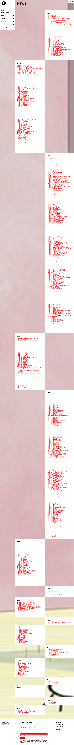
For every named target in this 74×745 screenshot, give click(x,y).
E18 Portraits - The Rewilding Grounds (54, 55)
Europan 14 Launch (22, 635)
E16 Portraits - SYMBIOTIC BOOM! (54, 403)
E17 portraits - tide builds (52, 223)
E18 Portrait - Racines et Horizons (54, 39)
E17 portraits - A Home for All (53, 250)
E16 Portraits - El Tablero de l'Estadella (55, 518)
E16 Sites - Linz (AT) (22, 558)
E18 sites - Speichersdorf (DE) (24, 97)
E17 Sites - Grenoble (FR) (23, 353)
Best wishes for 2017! (22, 642)
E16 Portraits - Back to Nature (53, 443)
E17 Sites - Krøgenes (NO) (23, 362)
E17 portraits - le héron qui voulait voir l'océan (56, 253)
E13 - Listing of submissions (23, 667)
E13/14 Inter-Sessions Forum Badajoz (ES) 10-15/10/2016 (58, 652)
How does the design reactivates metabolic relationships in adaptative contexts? (59, 225)
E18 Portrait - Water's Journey (53, 41)
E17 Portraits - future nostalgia (53, 300)
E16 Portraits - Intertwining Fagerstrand (55, 410)
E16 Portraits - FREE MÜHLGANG (53, 529)
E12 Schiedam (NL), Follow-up (53, 651)
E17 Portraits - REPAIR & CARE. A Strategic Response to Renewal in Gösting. (58, 303)
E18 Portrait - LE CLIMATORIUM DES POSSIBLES (56, 44)
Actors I (19, 147)
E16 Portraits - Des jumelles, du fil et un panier (56, 453)
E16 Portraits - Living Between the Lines (55, 435)
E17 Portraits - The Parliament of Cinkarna (55, 305)
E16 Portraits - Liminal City (52, 434)
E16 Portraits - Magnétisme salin (53, 462)
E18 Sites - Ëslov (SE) (22, 120)
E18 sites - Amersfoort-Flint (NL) (24, 107)
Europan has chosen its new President (25, 545)
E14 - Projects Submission (23, 630)
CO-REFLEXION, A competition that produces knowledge (58, 450)
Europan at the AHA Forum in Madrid (54, 468)
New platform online (22, 141)
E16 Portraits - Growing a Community (54, 503)
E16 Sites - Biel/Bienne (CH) (23, 568)
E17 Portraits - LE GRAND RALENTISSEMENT (56, 270)
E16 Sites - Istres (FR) (22, 560)
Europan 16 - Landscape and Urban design (26, 570)
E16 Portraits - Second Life (52, 486)
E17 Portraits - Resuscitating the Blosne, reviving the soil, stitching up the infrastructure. (58, 286)
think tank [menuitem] (59, 726)
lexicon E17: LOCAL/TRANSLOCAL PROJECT (26, 380)
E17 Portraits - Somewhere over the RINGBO (56, 269)
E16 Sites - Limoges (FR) (23, 565)
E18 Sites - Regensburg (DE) (23, 132)
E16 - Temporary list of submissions (25, 547)
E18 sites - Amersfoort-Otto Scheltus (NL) (26, 88)
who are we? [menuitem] (60, 724)
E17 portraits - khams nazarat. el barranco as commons (58, 247)
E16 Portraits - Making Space (53, 412)
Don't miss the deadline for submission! (26, 86)
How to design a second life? (53, 236)
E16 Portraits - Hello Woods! (53, 524)
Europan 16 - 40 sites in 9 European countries (27, 575)
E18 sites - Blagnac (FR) (23, 112)
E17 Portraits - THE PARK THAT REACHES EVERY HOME (58, 294)
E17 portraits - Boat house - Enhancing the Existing (57, 216)
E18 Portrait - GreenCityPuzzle (53, 38)
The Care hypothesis (6, 27)
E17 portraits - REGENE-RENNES (53, 196)
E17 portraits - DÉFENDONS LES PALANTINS (56, 243)
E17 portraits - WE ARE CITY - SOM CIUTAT (55, 260)
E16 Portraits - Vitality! (51, 508)
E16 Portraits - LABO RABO (52, 516)
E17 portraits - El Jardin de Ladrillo (54, 241)
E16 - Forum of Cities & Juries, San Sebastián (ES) (28, 546)
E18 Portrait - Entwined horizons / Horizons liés (56, 29)
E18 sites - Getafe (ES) (22, 105)
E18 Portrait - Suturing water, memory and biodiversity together (58, 19)
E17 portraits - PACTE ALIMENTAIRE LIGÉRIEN (56, 178)
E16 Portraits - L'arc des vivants (53, 436)
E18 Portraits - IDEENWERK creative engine (56, 48)
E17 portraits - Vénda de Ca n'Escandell (55, 257)
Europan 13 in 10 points (22, 668)
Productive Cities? (21, 638)
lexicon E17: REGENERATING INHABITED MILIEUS (28, 380)
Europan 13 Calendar (22, 673)
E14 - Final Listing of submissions (24, 629)
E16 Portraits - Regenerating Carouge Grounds (56, 511)
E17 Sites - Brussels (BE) (23, 358)
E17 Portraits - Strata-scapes (53, 321)
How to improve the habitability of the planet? (56, 218)
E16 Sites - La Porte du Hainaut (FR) (25, 557)
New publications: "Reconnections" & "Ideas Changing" (29, 711)
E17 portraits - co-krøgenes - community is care (56, 231)
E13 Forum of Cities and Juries (24, 665)
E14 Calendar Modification (23, 632)
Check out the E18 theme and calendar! (55, 239)
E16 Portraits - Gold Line (52, 482)
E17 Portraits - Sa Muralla (52, 314)
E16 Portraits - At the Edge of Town (54, 475)
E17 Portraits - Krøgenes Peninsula (54, 297)
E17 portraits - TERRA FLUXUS (53, 167)
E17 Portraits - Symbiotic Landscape (54, 319)
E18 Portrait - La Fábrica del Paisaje (54, 28)
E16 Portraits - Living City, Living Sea (54, 452)
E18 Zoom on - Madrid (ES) (23, 121)
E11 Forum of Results (51, 702)
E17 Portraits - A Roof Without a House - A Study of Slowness (59, 322)
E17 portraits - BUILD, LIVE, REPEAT (54, 169)
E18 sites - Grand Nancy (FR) (23, 104)
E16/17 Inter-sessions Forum (24, 383)
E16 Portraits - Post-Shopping (53, 489)
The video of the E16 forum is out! (54, 495)
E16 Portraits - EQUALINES (52, 418)
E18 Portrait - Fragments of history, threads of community (58, 35)
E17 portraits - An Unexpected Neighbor (55, 184)
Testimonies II (21, 144)
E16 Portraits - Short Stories (52, 398)
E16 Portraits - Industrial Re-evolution (54, 504)
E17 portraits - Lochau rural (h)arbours (54, 217)
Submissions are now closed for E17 (25, 343)
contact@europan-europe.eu (7, 727)
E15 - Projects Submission (23, 610)
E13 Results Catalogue (51, 653)
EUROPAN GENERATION (22, 78)
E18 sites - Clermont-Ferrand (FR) (24, 108)
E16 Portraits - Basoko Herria (53, 409)
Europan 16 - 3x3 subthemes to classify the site (27, 578)
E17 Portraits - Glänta (51, 301)
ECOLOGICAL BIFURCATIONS (24, 77)
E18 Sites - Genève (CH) (22, 114)
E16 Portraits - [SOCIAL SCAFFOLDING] (55, 437)
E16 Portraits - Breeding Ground (53, 431)
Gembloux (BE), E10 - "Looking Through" (26, 663)
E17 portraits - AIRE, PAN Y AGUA (54, 179)
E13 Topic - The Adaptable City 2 (53, 682)
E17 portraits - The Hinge (52, 164)
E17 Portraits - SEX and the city (53, 279)
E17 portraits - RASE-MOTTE (52, 163)
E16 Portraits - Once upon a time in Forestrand (56, 399)
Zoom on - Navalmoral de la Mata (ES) (25, 118)
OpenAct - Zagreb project (23, 136)
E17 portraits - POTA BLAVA (52, 226)
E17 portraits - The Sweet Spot (53, 171)
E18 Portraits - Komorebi (23, 69)
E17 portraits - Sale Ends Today (53, 244)
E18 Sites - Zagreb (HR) (22, 124)
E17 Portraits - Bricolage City (53, 287)
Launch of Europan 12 (22, 692)
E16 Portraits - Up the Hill (52, 442)
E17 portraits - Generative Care (53, 221)
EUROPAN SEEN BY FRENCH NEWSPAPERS (26, 611)
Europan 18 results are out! (23, 75)
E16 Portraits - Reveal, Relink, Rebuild (54, 414)
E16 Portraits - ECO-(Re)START (53, 509)
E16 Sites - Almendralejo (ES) (24, 572)
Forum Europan (50, 174)
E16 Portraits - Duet (51, 519)
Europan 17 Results (22, 339)
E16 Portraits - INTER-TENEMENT (53, 439)
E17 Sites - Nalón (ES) (22, 351)
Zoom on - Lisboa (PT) (22, 117)
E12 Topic (20, 692)
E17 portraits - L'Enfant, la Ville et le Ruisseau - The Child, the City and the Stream (59, 187)
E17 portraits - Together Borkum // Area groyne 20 (57, 180)
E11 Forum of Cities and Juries (24, 710)
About (7, 15)
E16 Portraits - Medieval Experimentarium (55, 417)
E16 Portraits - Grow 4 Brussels (53, 481)
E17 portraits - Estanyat (52, 192)
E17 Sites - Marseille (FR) (23, 361)
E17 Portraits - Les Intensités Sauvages (55, 304)
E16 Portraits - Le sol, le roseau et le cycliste (56, 507)
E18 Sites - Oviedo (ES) (22, 135)
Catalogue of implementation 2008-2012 (26, 694)
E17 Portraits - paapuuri (52, 323)
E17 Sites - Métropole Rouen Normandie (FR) (27, 357)
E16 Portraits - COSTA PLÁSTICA (53, 514)
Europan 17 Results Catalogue (53, 329)
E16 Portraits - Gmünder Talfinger (54, 498)
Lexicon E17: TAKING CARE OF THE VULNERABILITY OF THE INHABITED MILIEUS (29, 368)
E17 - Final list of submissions (24, 342)
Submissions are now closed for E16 (25, 548)
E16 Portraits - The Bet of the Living (54, 500)
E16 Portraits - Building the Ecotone (54, 480)
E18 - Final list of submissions (24, 83)
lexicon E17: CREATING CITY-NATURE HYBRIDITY (28, 375)
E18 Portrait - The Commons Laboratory (55, 34)
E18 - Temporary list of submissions (25, 84)
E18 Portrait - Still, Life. (52, 23)
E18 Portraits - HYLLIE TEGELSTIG (54, 51)
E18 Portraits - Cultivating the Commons (55, 46)
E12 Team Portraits (22, 674)
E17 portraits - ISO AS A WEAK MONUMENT (55, 164)
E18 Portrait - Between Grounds (53, 16)
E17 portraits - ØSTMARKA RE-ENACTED (55, 168)
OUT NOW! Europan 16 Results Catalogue (55, 472)
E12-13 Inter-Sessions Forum (53, 681)
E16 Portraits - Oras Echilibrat (53, 444)
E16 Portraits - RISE (51, 441)
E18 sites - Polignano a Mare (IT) (24, 110)
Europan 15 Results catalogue (53, 591)
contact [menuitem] (58, 723)
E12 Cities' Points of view (23, 691)
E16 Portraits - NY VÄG (51, 428)
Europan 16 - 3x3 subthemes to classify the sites (27, 579)
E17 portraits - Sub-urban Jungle (53, 259)
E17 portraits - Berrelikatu (52, 210)
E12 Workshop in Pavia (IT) (23, 666)
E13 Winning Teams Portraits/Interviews (55, 649)
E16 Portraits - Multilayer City (53, 463)
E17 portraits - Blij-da (51, 249)
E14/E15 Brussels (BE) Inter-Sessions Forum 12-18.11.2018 (59, 622)
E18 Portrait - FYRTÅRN (52, 42)
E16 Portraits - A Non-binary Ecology (54, 490)
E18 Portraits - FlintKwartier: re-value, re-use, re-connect (29, 68)
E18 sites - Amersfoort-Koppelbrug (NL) (26, 101)
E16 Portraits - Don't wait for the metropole (55, 505)
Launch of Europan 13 (22, 669)
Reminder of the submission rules (24, 85)
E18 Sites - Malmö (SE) (22, 125)
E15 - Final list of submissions (24, 609)
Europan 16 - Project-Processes (24, 567)
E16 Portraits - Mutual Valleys (53, 528)
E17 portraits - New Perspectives (53, 207)
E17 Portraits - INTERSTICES (53, 296)
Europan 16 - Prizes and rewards (24, 573)
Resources (7, 21)
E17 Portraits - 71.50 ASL (52, 306)
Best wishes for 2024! (51, 330)
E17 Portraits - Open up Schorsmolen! (54, 283)
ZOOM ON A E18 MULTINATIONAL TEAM (26, 70)
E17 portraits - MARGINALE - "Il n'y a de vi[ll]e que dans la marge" (58, 183)
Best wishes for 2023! (22, 387)
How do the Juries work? (23, 148)
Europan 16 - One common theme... (25, 580)
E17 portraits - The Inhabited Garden (54, 188)
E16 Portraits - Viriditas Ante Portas (54, 448)
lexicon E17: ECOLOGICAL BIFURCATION (26, 382)
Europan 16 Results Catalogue (53, 535)
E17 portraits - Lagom (51, 194)
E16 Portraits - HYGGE (51, 427)
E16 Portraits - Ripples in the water (54, 497)
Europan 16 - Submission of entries (25, 561)
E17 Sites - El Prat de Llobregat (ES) (25, 365)
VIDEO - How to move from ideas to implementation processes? (57, 416)
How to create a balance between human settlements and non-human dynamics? (59, 227)
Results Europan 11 (51, 703)
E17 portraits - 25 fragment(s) (53, 238)
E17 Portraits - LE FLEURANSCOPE (54, 312)
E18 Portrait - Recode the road (53, 17)
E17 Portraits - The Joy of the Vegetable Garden (56, 289)
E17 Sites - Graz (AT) (22, 372)
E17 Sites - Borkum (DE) (22, 349)
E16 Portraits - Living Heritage (53, 464)
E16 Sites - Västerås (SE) (23, 566)
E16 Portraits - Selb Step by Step (53, 400)
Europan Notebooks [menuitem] (6, 12)
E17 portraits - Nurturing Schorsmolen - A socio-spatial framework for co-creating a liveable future (58, 203)
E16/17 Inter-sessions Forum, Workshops (26, 384)
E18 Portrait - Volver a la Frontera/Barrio (55, 33)
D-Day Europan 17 (21, 379)
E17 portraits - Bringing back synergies (55, 197)
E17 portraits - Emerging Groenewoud (54, 173)
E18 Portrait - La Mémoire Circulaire (54, 31)
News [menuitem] (2, 10)
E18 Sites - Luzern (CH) (22, 139)
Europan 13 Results (22, 662)
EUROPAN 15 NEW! (21, 614)
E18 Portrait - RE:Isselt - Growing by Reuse (55, 43)
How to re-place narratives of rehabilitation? (56, 220)
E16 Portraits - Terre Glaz (52, 430)
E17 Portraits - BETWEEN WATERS (54, 275)
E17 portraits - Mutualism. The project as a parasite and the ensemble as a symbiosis (59, 177)
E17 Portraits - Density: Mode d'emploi (55, 273)
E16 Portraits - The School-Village (54, 492)
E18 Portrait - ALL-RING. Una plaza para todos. (56, 22)
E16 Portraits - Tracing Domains (53, 525)
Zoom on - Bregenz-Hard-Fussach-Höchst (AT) (27, 119)
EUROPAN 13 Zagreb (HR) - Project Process (26, 608)
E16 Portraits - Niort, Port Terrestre (54, 449)
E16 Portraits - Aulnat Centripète (53, 530)
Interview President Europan (23, 712)
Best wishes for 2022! (51, 536)
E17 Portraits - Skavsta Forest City (54, 295)
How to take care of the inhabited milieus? (55, 237)
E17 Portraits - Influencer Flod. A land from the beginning (58, 277)
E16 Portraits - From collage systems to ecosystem (57, 420)
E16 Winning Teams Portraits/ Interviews (55, 532)
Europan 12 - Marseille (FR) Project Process (26, 603)
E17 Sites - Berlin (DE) (22, 355)
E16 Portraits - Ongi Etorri (52, 522)
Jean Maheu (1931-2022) (52, 534)
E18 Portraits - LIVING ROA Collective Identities (56, 50)
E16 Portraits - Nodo (51, 517)
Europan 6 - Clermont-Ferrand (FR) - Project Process (28, 606)
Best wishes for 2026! (51, 58)
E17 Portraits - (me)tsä (51, 297)
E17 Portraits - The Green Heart (53, 292)
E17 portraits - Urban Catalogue (53, 213)
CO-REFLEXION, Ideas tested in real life (55, 460)
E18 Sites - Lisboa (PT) (22, 142)
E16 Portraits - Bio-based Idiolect (54, 512)
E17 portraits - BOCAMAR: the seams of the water (57, 252)
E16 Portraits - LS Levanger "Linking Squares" (56, 430)
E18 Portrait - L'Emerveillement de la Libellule (56, 20)
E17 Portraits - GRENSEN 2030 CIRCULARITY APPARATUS (58, 276)
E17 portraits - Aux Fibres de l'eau (54, 265)
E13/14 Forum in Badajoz (52, 650)
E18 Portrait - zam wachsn (52, 21)
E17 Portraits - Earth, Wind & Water (54, 307)
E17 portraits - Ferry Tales (52, 189)
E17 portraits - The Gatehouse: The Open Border (56, 190)
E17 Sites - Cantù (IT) (22, 363)
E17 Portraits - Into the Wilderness (54, 326)
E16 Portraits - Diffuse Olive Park (53, 433)
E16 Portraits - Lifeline (51, 445)
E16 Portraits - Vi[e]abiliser (52, 478)
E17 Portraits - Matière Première (53, 291)
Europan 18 (7, 18)
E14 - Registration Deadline (23, 631)
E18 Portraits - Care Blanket (52, 53)
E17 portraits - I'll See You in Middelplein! (55, 255)
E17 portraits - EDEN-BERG (52, 263)
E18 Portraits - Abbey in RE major (24, 65)
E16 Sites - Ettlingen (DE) (23, 571)
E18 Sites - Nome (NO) (22, 127)
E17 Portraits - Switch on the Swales (54, 288)
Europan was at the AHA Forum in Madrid (55, 477)
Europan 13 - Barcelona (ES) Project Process (26, 602)
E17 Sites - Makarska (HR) (23, 359)
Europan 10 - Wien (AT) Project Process (25, 604)
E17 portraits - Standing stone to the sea (55, 261)
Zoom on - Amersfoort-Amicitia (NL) (25, 114)
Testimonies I (21, 145)
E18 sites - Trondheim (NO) (23, 95)
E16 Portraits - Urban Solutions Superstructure (56, 473)
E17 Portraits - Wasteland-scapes (54, 268)
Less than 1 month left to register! (24, 99)
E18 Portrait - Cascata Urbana (53, 30)
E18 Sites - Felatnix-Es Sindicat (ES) (25, 126)
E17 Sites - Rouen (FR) (22, 348)
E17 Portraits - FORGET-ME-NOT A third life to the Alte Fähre (59, 313)
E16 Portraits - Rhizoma (52, 497)
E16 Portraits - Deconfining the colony (54, 465)
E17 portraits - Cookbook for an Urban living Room (57, 181)
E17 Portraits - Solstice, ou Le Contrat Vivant (56, 320)
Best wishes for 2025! (51, 158)
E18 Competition (21, 143)
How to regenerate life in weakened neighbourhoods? (57, 234)
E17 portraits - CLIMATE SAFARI (53, 264)
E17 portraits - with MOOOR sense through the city (57, 242)
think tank (7, 24)
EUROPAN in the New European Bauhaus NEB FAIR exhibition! (59, 458)
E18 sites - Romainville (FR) (23, 100)
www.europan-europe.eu (7, 728)
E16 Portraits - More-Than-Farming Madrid (55, 510)
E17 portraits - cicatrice (52, 264)
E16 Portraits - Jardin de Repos (53, 405)
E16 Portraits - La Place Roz (52, 521)
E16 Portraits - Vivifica (51, 408)
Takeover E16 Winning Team (52, 533)
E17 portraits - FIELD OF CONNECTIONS (55, 185)
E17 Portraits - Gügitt (51, 308)
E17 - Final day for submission (24, 344)
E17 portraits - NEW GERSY (52, 211)
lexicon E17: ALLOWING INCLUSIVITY (25, 381)
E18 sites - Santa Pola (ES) (23, 113)
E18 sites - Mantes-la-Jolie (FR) (24, 102)
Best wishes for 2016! (22, 664)
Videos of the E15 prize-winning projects (55, 594)
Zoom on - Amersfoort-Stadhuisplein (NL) (26, 115)
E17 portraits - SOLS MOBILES (53, 256)
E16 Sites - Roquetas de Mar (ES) (24, 563)
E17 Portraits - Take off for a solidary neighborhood (57, 266)
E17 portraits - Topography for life (54, 209)
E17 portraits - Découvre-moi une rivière (55, 246)
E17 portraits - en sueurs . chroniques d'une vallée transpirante (59, 248)
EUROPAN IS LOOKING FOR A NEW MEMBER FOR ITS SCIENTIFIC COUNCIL (57, 160)
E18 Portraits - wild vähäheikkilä (53, 56)
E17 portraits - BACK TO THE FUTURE (54, 166)
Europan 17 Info (21, 341)
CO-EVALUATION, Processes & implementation (56, 479)
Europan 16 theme (51, 593)
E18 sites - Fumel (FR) (22, 96)
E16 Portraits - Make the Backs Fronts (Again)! (56, 401)
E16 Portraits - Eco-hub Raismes (53, 396)
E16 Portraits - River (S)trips (52, 513)
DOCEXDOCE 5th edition (23, 385)
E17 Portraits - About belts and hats (54, 293)
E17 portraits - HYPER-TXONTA (53, 245)
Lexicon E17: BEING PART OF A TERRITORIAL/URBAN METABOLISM (28, 371)
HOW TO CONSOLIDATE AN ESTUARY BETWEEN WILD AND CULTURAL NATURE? (29, 81)
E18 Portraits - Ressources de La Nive (25, 67)
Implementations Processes (23, 671)
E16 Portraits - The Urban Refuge (53, 470)
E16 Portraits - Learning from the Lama (55, 506)
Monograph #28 (21, 672)
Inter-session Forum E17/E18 (53, 193)
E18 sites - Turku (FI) (22, 103)
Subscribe (22, 738)
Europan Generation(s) (51, 655)
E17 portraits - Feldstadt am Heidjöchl (54, 212)
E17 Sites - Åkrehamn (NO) (23, 356)
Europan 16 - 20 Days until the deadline (26, 552)
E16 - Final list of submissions (24, 547)
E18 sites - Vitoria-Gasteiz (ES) (24, 111)
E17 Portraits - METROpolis (52, 271)
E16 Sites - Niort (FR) (22, 569)
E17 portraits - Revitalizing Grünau (54, 258)
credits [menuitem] (58, 729)
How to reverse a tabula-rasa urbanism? (55, 222)
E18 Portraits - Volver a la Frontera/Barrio (26, 147)
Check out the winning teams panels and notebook (28, 338)
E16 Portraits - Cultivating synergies (54, 494)
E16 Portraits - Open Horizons (53, 432)
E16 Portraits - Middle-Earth (52, 438)
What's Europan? (21, 149)
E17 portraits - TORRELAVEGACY (53, 201)
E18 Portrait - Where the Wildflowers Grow (55, 26)
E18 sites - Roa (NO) (22, 109)
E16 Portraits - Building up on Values (54, 440)
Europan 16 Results (22, 544)
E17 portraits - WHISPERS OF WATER (54, 172)
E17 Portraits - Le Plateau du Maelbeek (55, 329)
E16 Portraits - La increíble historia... (54, 499)
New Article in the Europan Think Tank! (55, 457)
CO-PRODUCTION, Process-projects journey (56, 469)
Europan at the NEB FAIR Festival (53, 466)
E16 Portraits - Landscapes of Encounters (55, 501)
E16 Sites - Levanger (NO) (23, 559)
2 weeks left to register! (22, 92)
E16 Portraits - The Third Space (53, 493)
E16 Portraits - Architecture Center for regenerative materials (59, 471)
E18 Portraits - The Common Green (54, 57)
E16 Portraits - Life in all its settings (54, 422)
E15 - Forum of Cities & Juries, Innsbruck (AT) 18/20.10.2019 (30, 607)
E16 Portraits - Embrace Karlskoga (54, 520)
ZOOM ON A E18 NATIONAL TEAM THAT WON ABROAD (28, 74)
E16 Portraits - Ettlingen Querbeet (54, 488)
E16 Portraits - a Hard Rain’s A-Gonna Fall (55, 530)
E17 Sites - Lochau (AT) (22, 354)
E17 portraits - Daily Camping (53, 204)
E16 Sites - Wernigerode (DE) (23, 555)
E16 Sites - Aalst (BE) (22, 556)
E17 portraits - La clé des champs (53, 205)
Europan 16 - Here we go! (23, 574)
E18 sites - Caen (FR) (22, 106)
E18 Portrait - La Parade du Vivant (54, 32)
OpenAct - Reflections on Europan (24, 133)
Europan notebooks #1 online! (53, 214)
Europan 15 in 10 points (22, 612)
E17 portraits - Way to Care (52, 206)
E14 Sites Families (21, 637)
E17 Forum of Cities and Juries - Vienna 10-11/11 (27, 340)
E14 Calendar (20, 634)
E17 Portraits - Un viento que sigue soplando (56, 328)
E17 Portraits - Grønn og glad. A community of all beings (58, 267)
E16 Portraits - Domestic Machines (54, 484)
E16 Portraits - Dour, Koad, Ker (53, 407)
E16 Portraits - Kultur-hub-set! (53, 406)
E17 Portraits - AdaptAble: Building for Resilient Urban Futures (59, 325)
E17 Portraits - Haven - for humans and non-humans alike (58, 310)
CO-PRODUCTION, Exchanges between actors (56, 454)
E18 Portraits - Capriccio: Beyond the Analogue (56, 47)
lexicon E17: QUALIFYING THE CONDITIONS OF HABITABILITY (30, 373)
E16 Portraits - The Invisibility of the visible (55, 395)
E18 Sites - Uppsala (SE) (23, 123)
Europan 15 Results (22, 605)
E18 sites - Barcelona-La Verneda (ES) (25, 90)
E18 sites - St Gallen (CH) (23, 94)
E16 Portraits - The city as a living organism (55, 526)
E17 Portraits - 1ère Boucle (52, 280)
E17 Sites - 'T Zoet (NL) (22, 376)
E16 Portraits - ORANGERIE (52, 531)
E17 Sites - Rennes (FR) (22, 346)
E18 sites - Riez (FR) (22, 87)
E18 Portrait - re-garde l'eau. (53, 15)
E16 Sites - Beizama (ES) (23, 554)
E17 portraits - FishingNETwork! (53, 219)
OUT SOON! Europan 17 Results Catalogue (55, 272)
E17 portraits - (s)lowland (52, 200)
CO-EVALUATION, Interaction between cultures (56, 463)
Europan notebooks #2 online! (24, 128)
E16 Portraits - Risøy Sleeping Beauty (54, 446)
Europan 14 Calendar (22, 640)
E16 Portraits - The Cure (52, 523)
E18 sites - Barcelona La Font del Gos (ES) (26, 98)
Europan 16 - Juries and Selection (24, 564)
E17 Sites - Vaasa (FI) (22, 360)
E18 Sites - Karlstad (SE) (23, 140)
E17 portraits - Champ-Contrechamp (54, 233)
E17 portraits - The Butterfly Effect (54, 162)
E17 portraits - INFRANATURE (53, 198)
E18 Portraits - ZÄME (51, 45)
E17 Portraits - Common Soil (52, 299)
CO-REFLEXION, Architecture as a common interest (57, 487)
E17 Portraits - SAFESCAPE (52, 327)
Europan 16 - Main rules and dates (24, 577)
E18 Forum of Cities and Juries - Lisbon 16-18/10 (27, 76)
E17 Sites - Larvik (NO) (22, 350)
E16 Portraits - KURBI (51, 419)
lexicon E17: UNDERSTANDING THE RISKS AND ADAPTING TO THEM (30, 377)
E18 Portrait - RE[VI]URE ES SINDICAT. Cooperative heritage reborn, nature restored (59, 25)
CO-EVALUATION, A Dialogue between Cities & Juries (57, 491)
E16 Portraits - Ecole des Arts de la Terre (55, 485)
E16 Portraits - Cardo (51, 423)
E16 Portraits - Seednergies (52, 515)
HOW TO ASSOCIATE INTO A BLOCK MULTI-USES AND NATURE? (28, 79)
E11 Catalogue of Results (23, 693)
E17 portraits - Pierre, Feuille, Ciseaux (54, 235)
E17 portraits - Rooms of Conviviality (54, 197)
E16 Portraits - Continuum (52, 455)
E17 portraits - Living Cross (52, 251)
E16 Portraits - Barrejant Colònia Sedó (54, 426)
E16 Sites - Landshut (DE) (23, 562)
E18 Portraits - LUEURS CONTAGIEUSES (55, 54)
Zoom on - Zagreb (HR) (22, 116)
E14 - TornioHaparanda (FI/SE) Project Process (56, 595)
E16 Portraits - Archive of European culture (55, 467)
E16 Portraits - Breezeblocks (53, 404)
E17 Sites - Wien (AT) (22, 345)
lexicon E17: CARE (21, 366)
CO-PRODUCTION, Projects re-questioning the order (57, 483)
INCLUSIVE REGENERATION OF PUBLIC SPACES (27, 82)
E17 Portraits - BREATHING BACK (53, 298)
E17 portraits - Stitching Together (53, 254)
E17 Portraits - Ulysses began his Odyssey (55, 281)
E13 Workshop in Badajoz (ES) (24, 641)
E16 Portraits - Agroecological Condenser (55, 502)
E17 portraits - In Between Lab (53, 232)
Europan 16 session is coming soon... (25, 581)
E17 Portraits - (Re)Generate (53, 284)
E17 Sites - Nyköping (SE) (23, 369)
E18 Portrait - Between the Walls (53, 40)
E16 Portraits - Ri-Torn (51, 429)
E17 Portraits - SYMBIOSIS (52, 311)
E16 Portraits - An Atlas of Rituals (54, 459)
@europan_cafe (50, 592)
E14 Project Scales (21, 639)
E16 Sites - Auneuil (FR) (22, 553)
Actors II (20, 146)
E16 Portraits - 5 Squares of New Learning (55, 476)
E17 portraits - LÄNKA (51, 175)
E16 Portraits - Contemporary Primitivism (55, 456)
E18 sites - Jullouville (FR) (23, 89)
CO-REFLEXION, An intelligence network (55, 474)
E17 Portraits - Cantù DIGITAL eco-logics (55, 324)
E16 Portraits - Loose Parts (52, 421)
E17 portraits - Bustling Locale (53, 170)
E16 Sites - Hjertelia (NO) (23, 551)
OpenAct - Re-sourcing (22, 134)
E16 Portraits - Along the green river (54, 413)
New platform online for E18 (23, 129)
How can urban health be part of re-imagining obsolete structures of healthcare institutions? (58, 230)
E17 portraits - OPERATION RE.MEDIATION (55, 262)
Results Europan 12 (22, 690)
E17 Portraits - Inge (51, 317)
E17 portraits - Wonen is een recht (54, 215)
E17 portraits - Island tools (52, 195)
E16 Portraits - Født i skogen (53, 425)
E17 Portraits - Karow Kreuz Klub (53, 309)
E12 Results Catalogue (22, 670)
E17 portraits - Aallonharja (52, 208)
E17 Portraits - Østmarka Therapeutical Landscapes (57, 290)
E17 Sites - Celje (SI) (22, 374)
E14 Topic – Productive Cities (53, 654)
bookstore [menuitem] (59, 728)
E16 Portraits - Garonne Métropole (54, 411)
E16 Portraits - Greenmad (52, 424)
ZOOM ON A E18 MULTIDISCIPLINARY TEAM (26, 72)
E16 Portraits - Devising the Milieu (54, 451)
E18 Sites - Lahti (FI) (22, 122)
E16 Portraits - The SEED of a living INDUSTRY (56, 447)
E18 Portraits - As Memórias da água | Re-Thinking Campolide (59, 49)
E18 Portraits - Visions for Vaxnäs (24, 66)
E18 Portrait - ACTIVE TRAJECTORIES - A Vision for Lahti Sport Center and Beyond (59, 37)
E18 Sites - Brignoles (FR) (23, 137)
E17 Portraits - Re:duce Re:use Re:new (54, 278)
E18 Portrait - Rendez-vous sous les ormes (55, 27)
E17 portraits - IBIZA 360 (52, 165)
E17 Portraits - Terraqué (52, 274)
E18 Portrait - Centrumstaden (53, 30)
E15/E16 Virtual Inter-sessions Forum (25, 582)
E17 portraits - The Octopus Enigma (54, 159)
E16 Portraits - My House (52, 461)
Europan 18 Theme (21, 138)
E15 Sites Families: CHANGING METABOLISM (27, 613)
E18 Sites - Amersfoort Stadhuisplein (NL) (26, 131)
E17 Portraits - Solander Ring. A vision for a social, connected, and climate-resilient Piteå (59, 316)
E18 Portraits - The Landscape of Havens (55, 52)
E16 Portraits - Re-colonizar (52, 527)
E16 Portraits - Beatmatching (53, 496)
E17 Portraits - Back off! (52, 318)
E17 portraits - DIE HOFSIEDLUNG (54, 191)
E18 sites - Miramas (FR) (23, 91)
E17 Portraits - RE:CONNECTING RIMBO (55, 282)
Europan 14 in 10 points (22, 636)
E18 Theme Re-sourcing (22, 130)
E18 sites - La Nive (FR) (22, 93)
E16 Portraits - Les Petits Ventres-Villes (55, 398)
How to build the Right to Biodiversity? (54, 229)
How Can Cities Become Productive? (25, 633)
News (7, 8)
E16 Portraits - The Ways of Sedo (53, 397)
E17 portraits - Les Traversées (53, 240)
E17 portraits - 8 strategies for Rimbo (54, 199)
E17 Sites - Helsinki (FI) (22, 352)
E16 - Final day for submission (24, 549)
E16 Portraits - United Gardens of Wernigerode (56, 402)
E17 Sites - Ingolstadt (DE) (23, 364)
